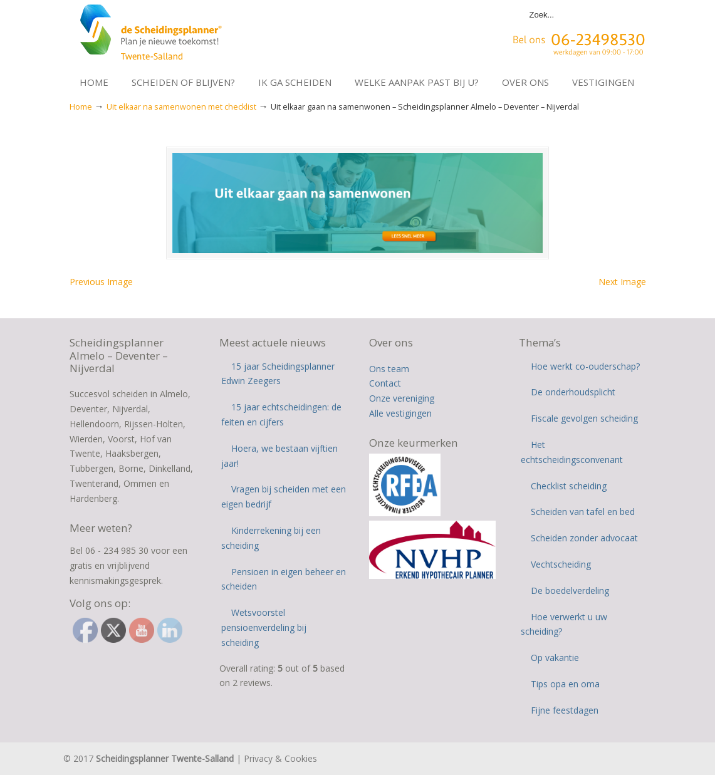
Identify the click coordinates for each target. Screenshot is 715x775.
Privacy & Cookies (280, 760)
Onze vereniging (401, 400)
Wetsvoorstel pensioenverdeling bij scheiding (263, 629)
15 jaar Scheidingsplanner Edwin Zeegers (278, 374)
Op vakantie (555, 659)
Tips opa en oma (565, 686)
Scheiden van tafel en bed (583, 513)
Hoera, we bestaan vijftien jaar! (279, 457)
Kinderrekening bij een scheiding (271, 539)
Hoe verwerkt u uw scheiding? (564, 625)
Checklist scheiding (569, 487)
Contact (385, 385)
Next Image (622, 283)
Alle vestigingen (400, 415)
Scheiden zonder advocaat (584, 540)
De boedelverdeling (570, 592)
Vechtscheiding (561, 566)
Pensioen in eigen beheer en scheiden (283, 580)
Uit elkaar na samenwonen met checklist (181, 106)
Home (81, 106)
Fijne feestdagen (564, 711)
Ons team (389, 370)
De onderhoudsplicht (573, 394)
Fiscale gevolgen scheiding (584, 420)
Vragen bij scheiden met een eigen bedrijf (283, 498)
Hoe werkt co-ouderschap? (585, 367)
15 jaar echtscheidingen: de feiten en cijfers (281, 416)
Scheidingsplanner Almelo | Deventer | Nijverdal (153, 35)
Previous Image (101, 283)
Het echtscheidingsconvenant (572, 453)
